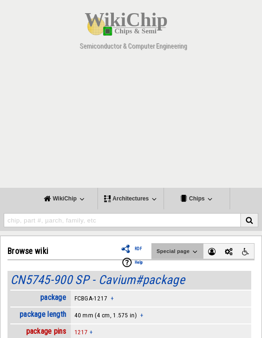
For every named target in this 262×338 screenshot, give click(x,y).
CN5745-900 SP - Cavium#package (97, 280)
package (53, 297)
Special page (178, 251)
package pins (46, 331)
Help (138, 262)
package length (43, 314)
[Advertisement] (131, 122)
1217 (81, 332)
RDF (138, 248)
